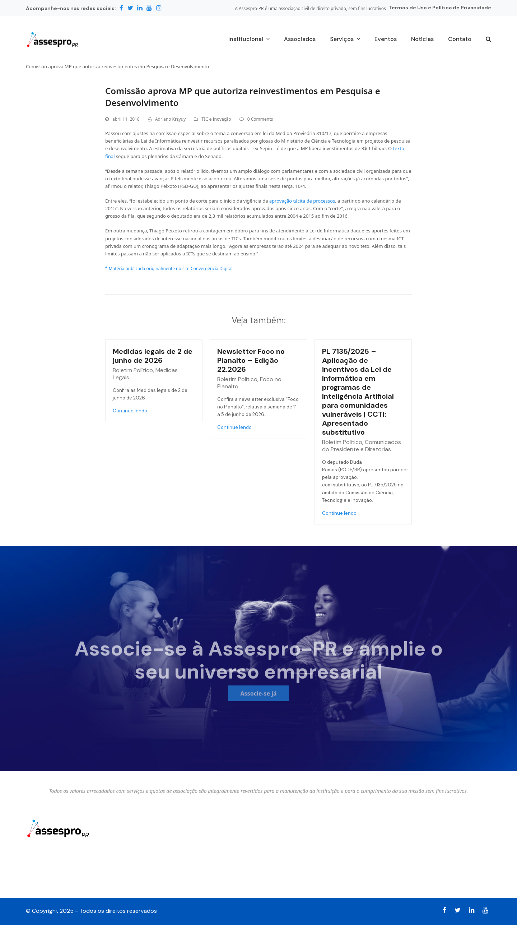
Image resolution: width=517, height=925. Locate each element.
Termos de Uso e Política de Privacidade (439, 7)
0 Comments (260, 119)
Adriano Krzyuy (170, 119)
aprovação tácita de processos (302, 201)
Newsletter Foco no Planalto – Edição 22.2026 (251, 360)
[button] (488, 39)
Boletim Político (133, 370)
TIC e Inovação (216, 119)
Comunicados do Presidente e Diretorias (361, 445)
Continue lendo (130, 411)
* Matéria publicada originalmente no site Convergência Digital (169, 268)
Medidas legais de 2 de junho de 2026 (152, 356)
